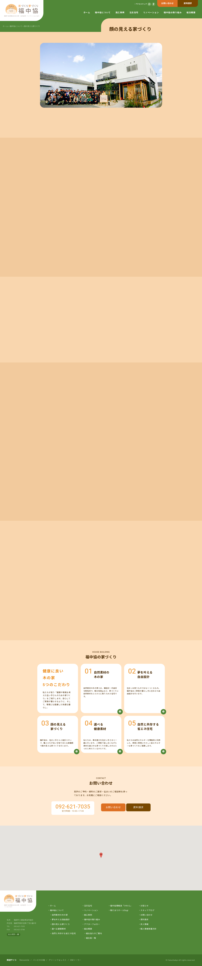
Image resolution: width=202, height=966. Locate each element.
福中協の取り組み (173, 12)
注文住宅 (133, 12)
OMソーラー (75, 960)
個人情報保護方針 (148, 929)
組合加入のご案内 (94, 933)
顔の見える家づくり (61, 924)
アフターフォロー (92, 924)
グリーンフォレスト (58, 960)
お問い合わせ (167, 3)
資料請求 (188, 3)
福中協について (103, 12)
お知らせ (144, 906)
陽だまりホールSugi (119, 910)
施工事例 (120, 12)
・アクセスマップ (140, 4)
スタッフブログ (147, 910)
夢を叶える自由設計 (61, 919)
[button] (101, 855)
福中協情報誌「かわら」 (121, 906)
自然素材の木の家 (60, 915)
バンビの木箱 (39, 960)
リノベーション (151, 12)
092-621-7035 (72, 806)
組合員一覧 (91, 938)
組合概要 (191, 12)
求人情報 (144, 924)
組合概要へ (13, 934)
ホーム (86, 12)
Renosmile (24, 960)
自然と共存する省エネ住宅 (64, 933)
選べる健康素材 (59, 929)
